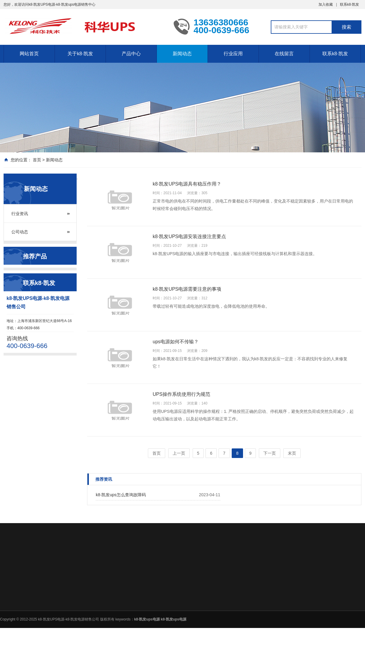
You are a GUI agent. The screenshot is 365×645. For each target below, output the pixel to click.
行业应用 (233, 53)
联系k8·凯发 (349, 4)
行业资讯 (19, 213)
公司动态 (19, 231)
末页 (292, 453)
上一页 (179, 453)
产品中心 (131, 53)
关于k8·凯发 (80, 53)
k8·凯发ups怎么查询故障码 (121, 494)
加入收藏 (325, 4)
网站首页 (29, 53)
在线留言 (284, 53)
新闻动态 (182, 53)
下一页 (269, 453)
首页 (37, 159)
